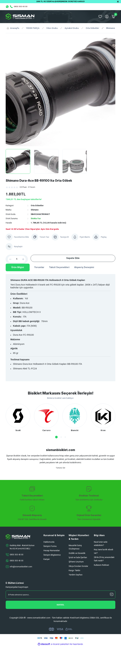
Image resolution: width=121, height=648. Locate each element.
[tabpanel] (18, 418)
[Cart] (113, 17)
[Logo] (20, 16)
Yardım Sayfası (75, 576)
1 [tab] (56, 437)
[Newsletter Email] (60, 596)
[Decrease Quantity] (9, 259)
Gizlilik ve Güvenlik (77, 554)
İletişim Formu (50, 548)
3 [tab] (65, 437)
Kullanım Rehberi (101, 566)
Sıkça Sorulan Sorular (78, 567)
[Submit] (60, 606)
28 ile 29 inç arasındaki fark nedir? (104, 560)
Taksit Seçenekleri (59, 267)
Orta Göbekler (38, 205)
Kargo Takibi (74, 572)
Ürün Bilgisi (17, 267)
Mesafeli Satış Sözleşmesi (75, 548)
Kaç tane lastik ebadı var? (103, 553)
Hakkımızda (48, 543)
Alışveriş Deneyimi (84, 267)
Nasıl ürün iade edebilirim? (100, 545)
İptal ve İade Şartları (78, 559)
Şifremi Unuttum (76, 563)
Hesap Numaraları (51, 552)
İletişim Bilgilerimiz (52, 556)
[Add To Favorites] (17, 237)
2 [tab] (61, 437)
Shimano (35, 210)
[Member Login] (107, 17)
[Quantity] (17, 259)
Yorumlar (39, 267)
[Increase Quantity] (24, 259)
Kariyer (46, 561)
